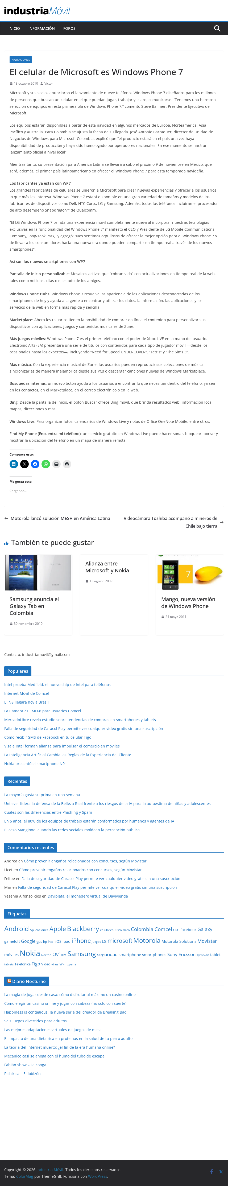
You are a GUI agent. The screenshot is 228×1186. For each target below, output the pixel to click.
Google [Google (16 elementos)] (28, 941)
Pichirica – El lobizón (22, 1073)
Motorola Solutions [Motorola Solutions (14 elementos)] (178, 941)
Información (41, 28)
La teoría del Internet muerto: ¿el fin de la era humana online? (59, 1047)
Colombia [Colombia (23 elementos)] (142, 929)
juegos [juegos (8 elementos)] (96, 942)
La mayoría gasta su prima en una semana (42, 794)
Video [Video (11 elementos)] (45, 964)
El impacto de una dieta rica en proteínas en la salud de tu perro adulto (68, 1038)
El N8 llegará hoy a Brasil (26, 702)
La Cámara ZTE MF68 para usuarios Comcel (42, 710)
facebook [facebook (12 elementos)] (188, 929)
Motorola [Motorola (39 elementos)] (146, 940)
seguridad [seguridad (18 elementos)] (107, 954)
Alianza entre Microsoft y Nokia (107, 567)
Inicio (14, 28)
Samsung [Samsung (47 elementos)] (82, 953)
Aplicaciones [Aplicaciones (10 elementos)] (39, 930)
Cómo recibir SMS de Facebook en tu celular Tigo (47, 737)
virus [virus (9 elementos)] (55, 964)
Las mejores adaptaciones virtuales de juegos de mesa (53, 1029)
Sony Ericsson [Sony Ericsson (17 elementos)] (181, 954)
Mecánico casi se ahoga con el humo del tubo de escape (54, 1056)
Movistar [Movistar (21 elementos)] (207, 940)
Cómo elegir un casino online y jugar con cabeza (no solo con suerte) (65, 1003)
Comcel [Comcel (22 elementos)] (163, 929)
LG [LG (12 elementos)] (104, 941)
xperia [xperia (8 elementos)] (71, 964)
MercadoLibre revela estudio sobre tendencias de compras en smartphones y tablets (80, 719)
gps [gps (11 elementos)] (39, 941)
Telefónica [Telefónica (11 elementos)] (23, 964)
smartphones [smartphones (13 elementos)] (154, 954)
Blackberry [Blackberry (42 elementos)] (83, 928)
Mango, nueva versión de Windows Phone (188, 603)
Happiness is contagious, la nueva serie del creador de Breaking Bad (65, 1012)
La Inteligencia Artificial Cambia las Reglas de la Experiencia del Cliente (67, 754)
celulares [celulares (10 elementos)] (107, 930)
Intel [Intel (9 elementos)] (51, 942)
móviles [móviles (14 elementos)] (11, 954)
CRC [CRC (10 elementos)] (176, 930)
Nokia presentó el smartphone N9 (34, 763)
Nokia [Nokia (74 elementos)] (30, 953)
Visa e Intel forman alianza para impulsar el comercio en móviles (62, 746)
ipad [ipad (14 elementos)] (67, 941)
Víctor (48, 83)
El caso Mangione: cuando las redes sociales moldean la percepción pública (72, 829)
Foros (69, 28)
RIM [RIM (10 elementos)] (64, 955)
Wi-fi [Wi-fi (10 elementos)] (63, 964)
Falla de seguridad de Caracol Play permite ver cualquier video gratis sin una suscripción (83, 728)
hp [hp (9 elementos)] (45, 942)
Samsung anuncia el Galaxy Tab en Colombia (34, 606)
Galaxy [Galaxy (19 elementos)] (204, 929)
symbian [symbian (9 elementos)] (203, 955)
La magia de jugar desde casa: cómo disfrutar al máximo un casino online (70, 994)
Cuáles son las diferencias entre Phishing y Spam (48, 812)
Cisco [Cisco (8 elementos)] (118, 930)
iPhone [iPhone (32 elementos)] (81, 940)
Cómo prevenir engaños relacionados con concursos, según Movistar (85, 860)
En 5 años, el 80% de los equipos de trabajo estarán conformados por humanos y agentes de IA (89, 821)
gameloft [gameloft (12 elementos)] (12, 941)
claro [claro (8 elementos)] (126, 930)
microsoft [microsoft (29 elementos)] (119, 940)
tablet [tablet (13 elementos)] (215, 954)
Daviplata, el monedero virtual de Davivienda (88, 896)
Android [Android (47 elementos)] (16, 928)
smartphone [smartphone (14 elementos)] (130, 954)
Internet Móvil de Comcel (26, 693)
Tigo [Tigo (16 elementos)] (36, 964)
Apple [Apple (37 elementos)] (57, 928)
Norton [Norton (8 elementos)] (46, 955)
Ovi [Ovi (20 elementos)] (56, 954)
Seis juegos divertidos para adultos (35, 1020)
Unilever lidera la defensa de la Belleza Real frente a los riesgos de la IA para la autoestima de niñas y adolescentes (107, 803)
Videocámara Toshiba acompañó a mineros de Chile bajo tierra (174, 522)
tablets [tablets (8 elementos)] (9, 964)
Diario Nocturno (29, 981)
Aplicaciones (21, 59)
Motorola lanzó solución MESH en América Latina (57, 518)
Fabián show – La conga (25, 1064)
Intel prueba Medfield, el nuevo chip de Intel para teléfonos (57, 684)
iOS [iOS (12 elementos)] (58, 941)
